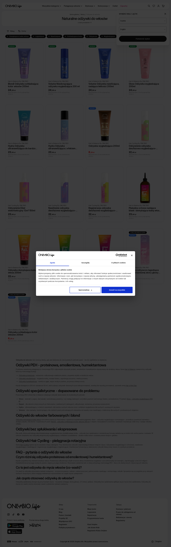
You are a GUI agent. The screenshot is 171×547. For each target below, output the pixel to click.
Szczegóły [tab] (85, 263)
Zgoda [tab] (52, 263)
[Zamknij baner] (132, 255)
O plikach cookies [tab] (118, 263)
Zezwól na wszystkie (117, 290)
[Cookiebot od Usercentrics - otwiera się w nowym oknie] (117, 255)
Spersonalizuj (85, 290)
